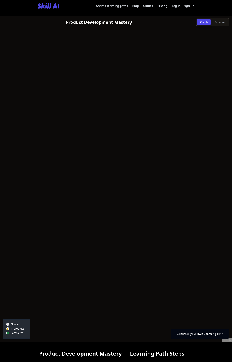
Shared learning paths (112, 6)
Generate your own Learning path (200, 334)
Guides (148, 6)
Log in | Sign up (183, 6)
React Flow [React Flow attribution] (226, 340)
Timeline (220, 22)
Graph (204, 22)
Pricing (162, 6)
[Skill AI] (48, 6)
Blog (135, 6)
